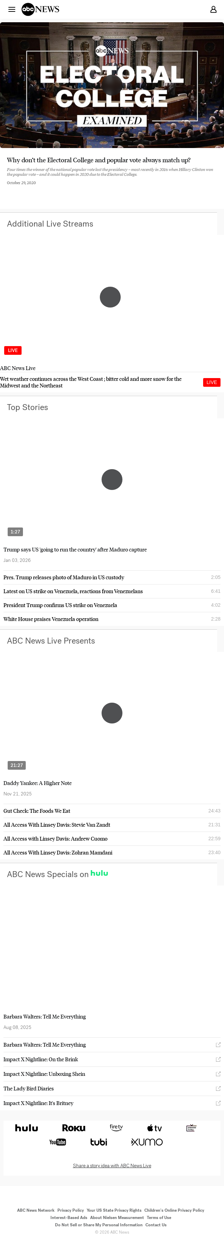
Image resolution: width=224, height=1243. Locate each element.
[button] (12, 9)
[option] (110, 303)
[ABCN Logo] (40, 9)
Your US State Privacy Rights (114, 1210)
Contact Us (156, 1225)
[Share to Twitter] (27, 188)
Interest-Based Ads (68, 1217)
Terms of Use (159, 1217)
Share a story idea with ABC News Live (112, 1166)
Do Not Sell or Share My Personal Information (99, 1225)
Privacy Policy (70, 1210)
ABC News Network (36, 1210)
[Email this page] (46, 188)
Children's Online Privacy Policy (174, 1210)
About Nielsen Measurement (117, 1217)
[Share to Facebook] (9, 188)
